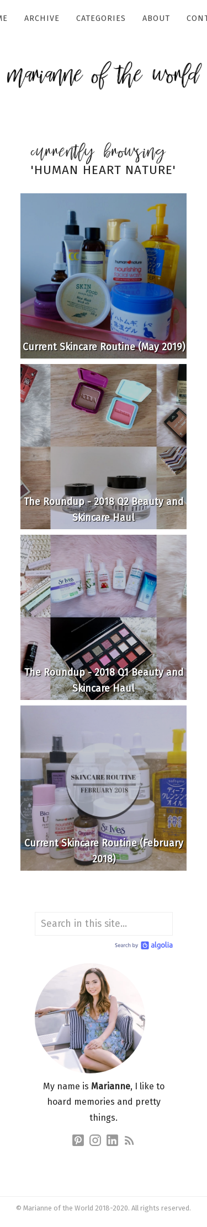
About (156, 18)
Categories (101, 18)
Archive (42, 18)
